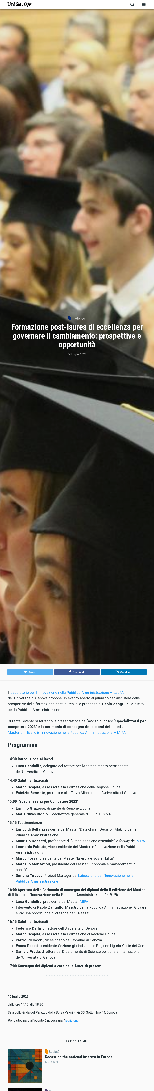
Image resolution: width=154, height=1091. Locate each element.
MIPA (141, 841)
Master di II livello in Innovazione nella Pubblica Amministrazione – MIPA (67, 732)
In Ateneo (78, 318)
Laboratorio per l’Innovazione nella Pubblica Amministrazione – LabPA (67, 692)
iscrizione (72, 1020)
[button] (30, 672)
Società (54, 1051)
